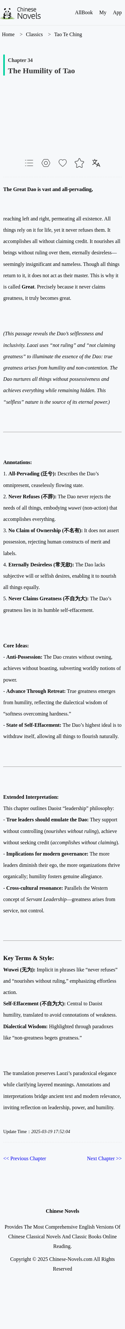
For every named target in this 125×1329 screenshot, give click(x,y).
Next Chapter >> (104, 1158)
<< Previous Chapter (24, 1158)
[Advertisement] (62, 122)
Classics (34, 34)
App (117, 12)
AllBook (84, 12)
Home (8, 34)
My (102, 12)
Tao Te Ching (68, 34)
